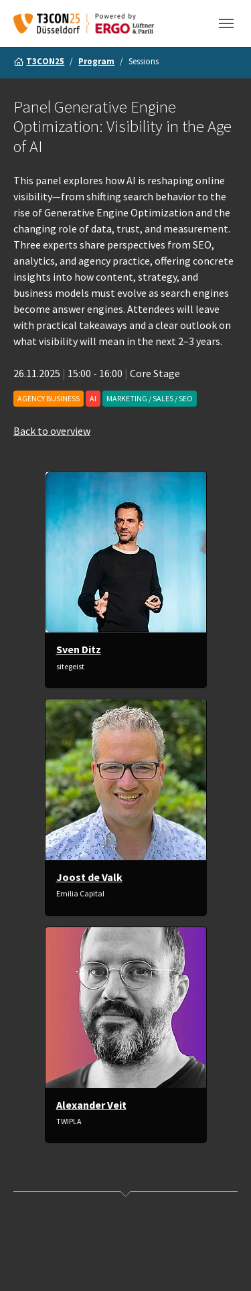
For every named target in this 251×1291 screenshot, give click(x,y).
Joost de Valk (89, 877)
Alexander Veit (91, 1104)
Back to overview (51, 431)
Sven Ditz (78, 650)
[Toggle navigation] (226, 23)
